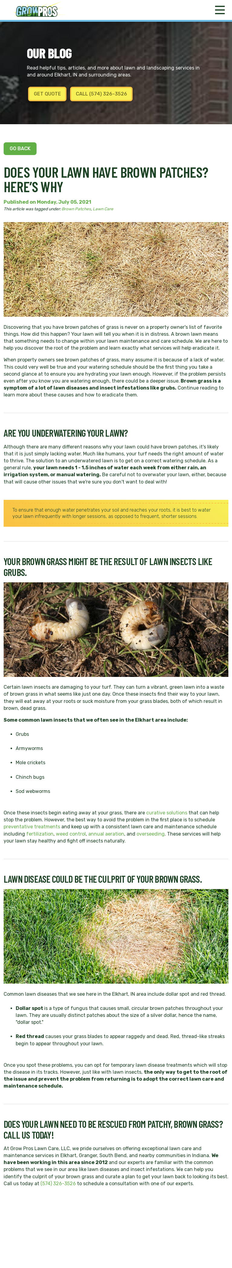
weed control (71, 834)
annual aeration (106, 834)
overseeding (151, 834)
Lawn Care (103, 208)
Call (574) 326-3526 (101, 94)
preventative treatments (32, 827)
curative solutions (166, 813)
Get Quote (47, 94)
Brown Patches (76, 208)
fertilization (39, 834)
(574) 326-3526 (58, 1183)
